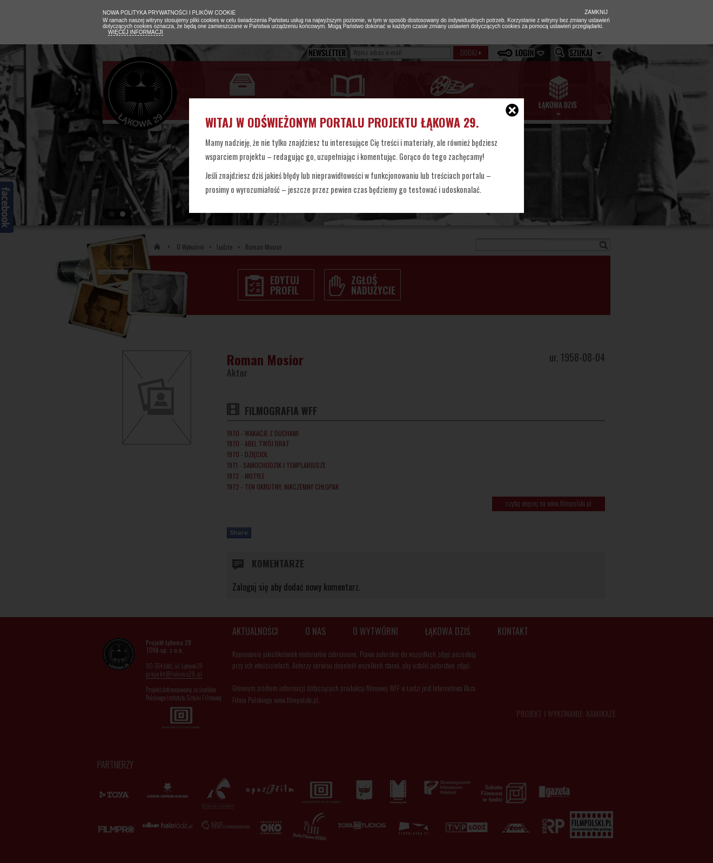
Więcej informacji (135, 32)
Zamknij (595, 12)
